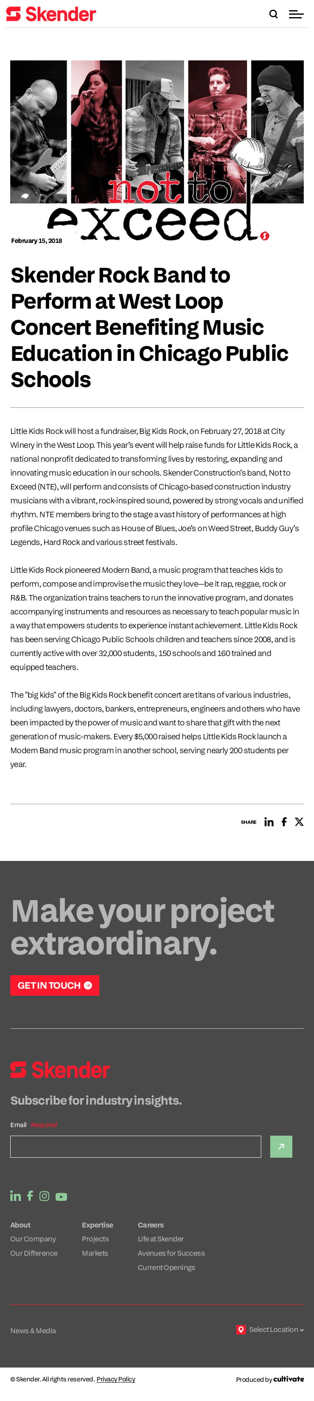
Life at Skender (161, 1238)
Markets (95, 1253)
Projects (95, 1238)
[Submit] (281, 1147)
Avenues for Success (171, 1253)
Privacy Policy (115, 1379)
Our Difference (33, 1253)
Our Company (33, 1238)
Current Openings (166, 1267)
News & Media (33, 1330)
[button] (297, 14)
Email (18, 1125)
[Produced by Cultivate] (270, 1379)
